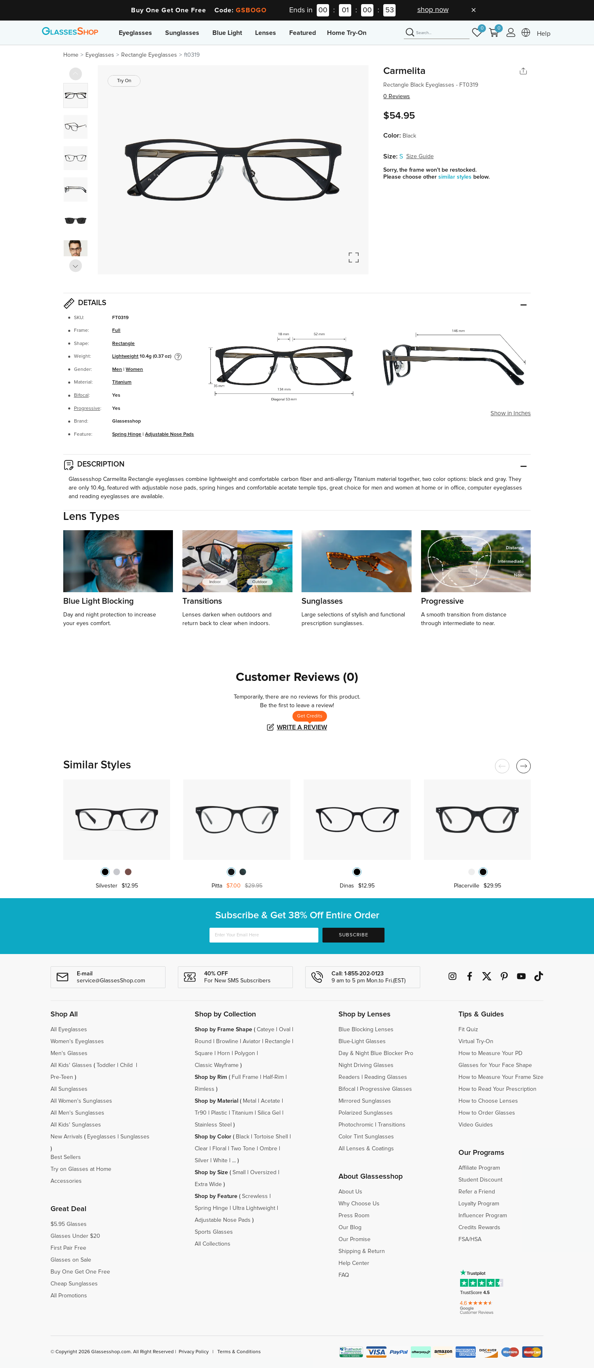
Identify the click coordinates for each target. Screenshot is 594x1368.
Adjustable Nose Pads (169, 434)
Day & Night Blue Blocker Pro (375, 1053)
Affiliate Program (479, 1168)
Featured (302, 33)
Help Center (353, 1263)
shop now (433, 10)
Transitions (391, 1125)
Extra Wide (208, 1184)
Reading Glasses (385, 1077)
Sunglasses (182, 33)
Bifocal (81, 395)
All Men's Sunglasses (77, 1113)
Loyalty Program (478, 1204)
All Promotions (69, 1296)
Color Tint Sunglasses (366, 1137)
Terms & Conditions (239, 1352)
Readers (349, 1077)
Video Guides (475, 1125)
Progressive (87, 408)
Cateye (265, 1029)
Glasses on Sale (71, 1260)
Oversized (263, 1172)
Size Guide (420, 156)
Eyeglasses (135, 33)
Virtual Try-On (475, 1041)
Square (204, 1053)
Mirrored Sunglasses (364, 1101)
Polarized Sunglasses (365, 1113)
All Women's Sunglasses (81, 1101)
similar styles (455, 177)
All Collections (212, 1244)
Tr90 (201, 1113)
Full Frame (245, 1077)
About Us (350, 1192)
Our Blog (349, 1227)
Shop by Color (213, 1137)
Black (242, 1137)
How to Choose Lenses (488, 1101)
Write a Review (302, 727)
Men (117, 369)
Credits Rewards (479, 1227)
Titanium (121, 382)
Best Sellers (66, 1157)
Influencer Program (482, 1216)
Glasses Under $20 (75, 1236)
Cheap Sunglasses (74, 1284)
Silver (202, 1160)
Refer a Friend (476, 1192)
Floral (219, 1149)
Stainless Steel (213, 1125)
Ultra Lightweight (254, 1208)
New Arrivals (67, 1137)
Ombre (268, 1149)
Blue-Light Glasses (362, 1041)
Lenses (265, 33)
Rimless (204, 1089)
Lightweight (125, 356)
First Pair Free (68, 1248)
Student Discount (480, 1180)
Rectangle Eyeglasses (149, 55)
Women (134, 369)
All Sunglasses (69, 1089)
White (220, 1160)
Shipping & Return (361, 1251)
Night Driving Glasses (366, 1065)
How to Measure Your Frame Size (500, 1077)
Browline (227, 1041)
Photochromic (355, 1125)
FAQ (343, 1275)
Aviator (251, 1041)
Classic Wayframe (217, 1065)
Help (543, 33)
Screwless (255, 1196)
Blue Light (227, 33)
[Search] (437, 33)
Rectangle (123, 343)
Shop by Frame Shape (223, 1029)
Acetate (270, 1101)
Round (203, 1041)
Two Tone (243, 1149)
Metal (249, 1101)
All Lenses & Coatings (366, 1149)
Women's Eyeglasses (77, 1041)
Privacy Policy (194, 1352)
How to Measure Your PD (490, 1053)
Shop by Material (216, 1101)
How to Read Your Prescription (497, 1089)
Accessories (66, 1181)
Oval (284, 1029)
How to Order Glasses (486, 1113)
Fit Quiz (468, 1029)
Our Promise (354, 1239)
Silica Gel (269, 1113)
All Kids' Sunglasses (76, 1125)
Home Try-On (346, 33)
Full (116, 330)
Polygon (245, 1053)
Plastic (219, 1113)
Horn (223, 1053)
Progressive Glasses (386, 1089)
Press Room (353, 1216)
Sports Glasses (214, 1232)
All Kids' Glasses (71, 1065)
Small (239, 1172)
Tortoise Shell (271, 1137)
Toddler (106, 1065)
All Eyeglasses (69, 1029)
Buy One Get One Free (80, 1272)
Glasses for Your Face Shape (495, 1065)
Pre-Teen (62, 1077)
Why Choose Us (359, 1204)
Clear (201, 1149)
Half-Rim (273, 1077)
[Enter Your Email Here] (264, 935)
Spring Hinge (126, 434)
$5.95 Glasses (69, 1224)
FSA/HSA (469, 1239)
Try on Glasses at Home (81, 1169)
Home (70, 55)
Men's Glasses (69, 1053)
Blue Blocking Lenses (366, 1029)
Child (127, 1065)
